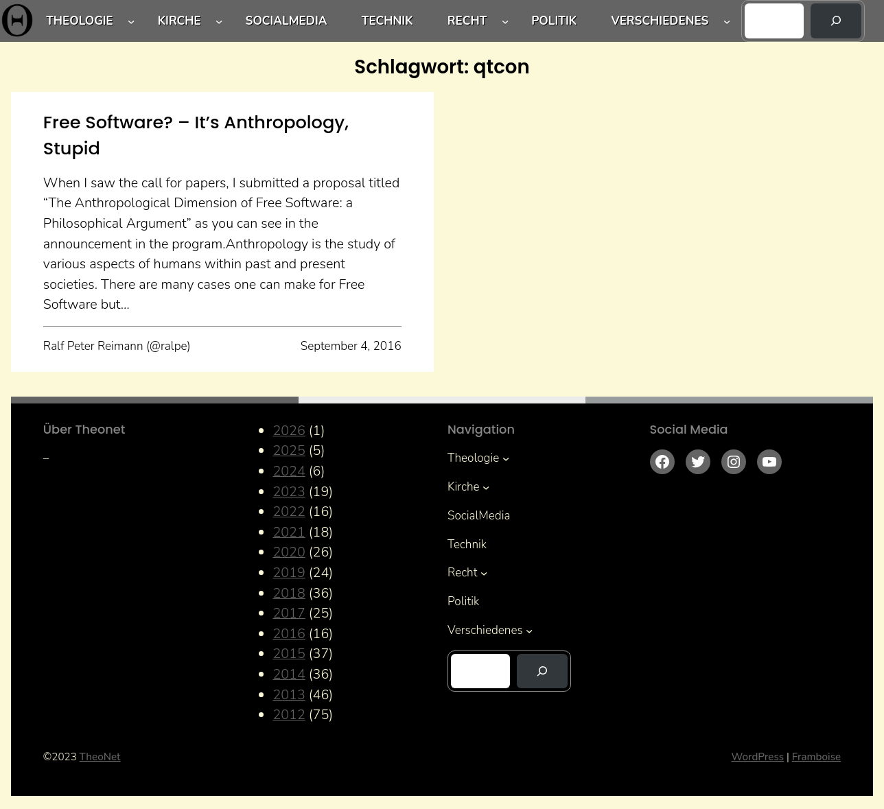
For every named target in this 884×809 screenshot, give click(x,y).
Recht (467, 21)
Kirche (179, 21)
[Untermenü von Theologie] (131, 20)
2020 (288, 552)
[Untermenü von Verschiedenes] (726, 20)
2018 (288, 593)
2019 (288, 572)
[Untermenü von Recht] (505, 20)
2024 (288, 471)
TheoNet (100, 757)
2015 (288, 653)
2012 (288, 714)
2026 (288, 430)
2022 (288, 511)
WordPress (758, 757)
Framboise (816, 757)
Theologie (79, 21)
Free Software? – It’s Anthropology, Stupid (196, 135)
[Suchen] (836, 20)
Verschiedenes (659, 21)
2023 (288, 491)
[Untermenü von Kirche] (219, 20)
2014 (288, 674)
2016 (288, 633)
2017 (288, 613)
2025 (288, 450)
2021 (288, 532)
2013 (288, 694)
